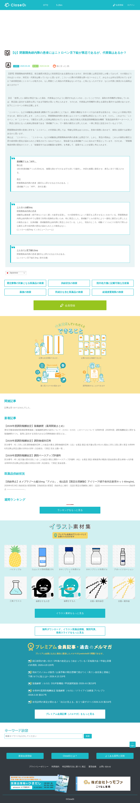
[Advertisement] (70, 28)
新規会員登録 (25, 756)
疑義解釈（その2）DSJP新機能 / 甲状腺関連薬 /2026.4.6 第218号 (62, 683)
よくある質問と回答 (115, 756)
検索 (88, 736)
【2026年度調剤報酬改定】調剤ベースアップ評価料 (32, 455)
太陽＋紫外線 (124, 601)
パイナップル (15, 569)
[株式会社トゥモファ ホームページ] (103, 784)
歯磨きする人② (42, 601)
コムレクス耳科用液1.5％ (43, 569)
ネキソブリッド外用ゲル (96, 569)
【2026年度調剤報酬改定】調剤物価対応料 (27, 440)
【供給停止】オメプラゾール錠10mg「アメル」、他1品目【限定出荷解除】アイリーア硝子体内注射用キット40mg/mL (69, 481)
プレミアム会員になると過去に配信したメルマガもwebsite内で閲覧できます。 (70, 654)
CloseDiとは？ (70, 756)
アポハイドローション (124, 569)
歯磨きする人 (69, 601)
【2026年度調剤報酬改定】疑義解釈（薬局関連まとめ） (35, 426)
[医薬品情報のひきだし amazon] (39, 784)
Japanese (12, 272)
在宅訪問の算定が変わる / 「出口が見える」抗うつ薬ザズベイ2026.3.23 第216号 (69, 702)
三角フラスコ (15, 601)
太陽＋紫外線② (97, 601)
